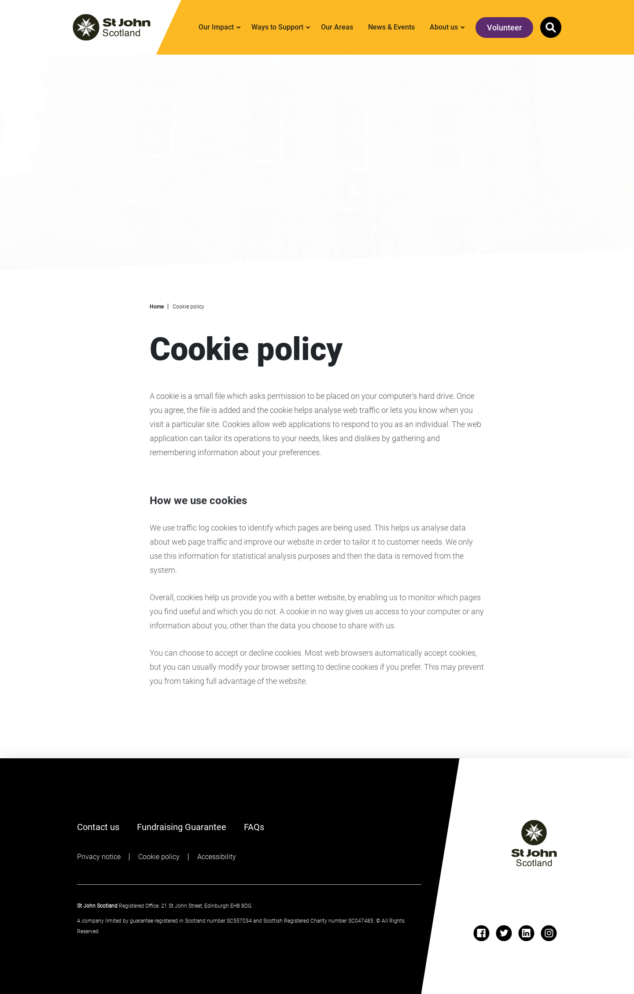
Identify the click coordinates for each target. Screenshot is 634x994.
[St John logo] (534, 843)
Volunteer (504, 27)
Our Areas (337, 27)
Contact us (98, 827)
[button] (550, 27)
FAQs (254, 826)
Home (157, 307)
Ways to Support (277, 27)
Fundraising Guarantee (181, 827)
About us (444, 27)
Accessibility (216, 857)
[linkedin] (526, 933)
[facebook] (481, 933)
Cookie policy (159, 857)
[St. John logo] (112, 27)
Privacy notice (99, 857)
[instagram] (549, 933)
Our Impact (216, 27)
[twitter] (504, 933)
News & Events (391, 27)
